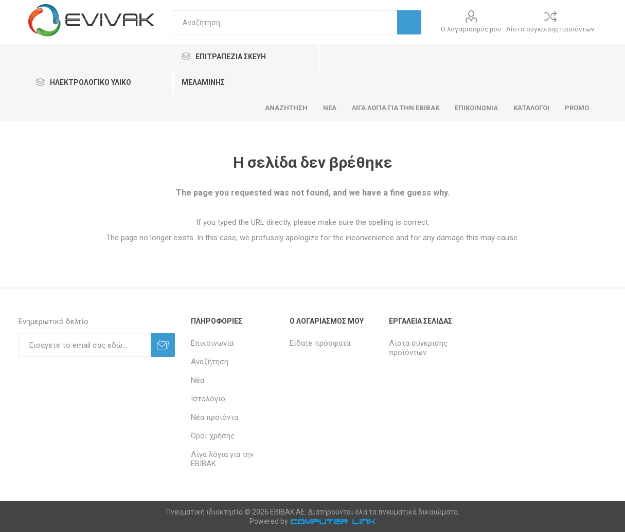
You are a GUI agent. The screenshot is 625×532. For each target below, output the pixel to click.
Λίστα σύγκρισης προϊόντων (550, 29)
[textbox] (284, 22)
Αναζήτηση (209, 361)
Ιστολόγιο (208, 398)
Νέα (197, 380)
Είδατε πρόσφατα (320, 343)
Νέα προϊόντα (214, 417)
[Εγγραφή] (85, 345)
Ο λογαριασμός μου (471, 29)
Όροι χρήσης (213, 435)
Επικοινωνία (212, 343)
